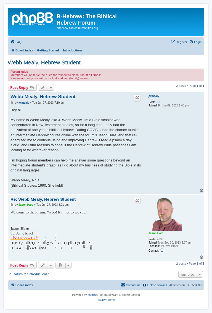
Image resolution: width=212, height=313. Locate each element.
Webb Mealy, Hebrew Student (44, 62)
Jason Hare (156, 233)
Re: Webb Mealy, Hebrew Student (43, 199)
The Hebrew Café (24, 238)
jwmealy (154, 96)
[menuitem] (16, 42)
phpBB (92, 294)
